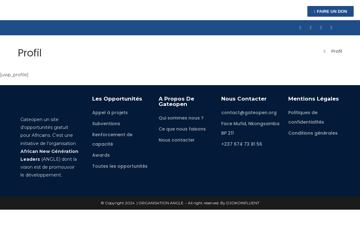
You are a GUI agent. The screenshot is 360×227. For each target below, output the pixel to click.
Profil (336, 51)
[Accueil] (324, 51)
